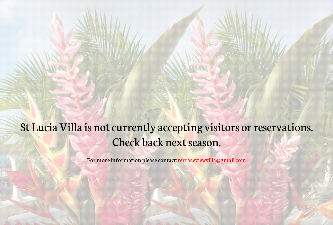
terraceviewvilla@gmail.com (212, 160)
